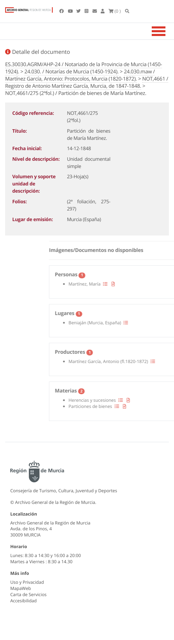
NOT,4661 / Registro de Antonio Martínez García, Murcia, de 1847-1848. (86, 82)
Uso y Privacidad (27, 582)
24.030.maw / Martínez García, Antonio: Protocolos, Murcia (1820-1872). (80, 75)
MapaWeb (20, 588)
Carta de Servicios (28, 594)
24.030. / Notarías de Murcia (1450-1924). (71, 71)
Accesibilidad (23, 600)
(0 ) (115, 11)
